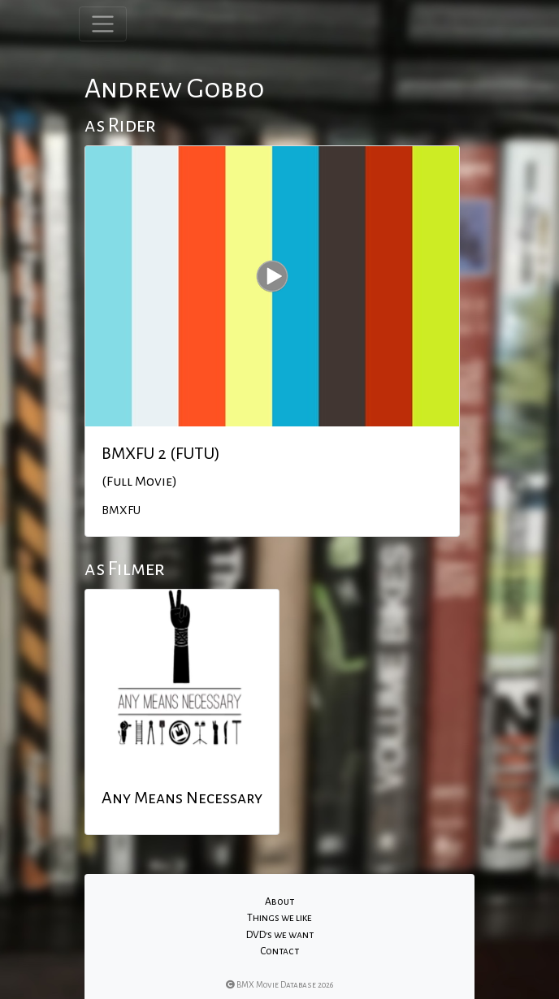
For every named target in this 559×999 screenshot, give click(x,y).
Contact (279, 951)
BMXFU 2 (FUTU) (161, 453)
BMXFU (121, 510)
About (279, 901)
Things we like (279, 917)
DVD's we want (280, 935)
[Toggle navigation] (103, 23)
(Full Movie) (139, 481)
